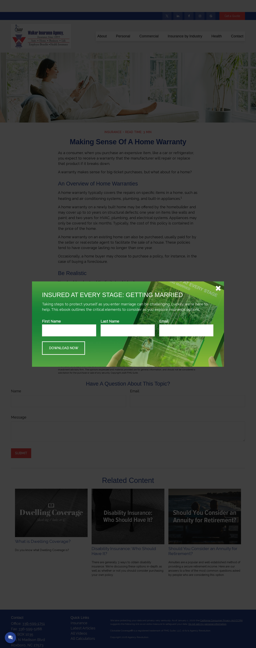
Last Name (110, 321)
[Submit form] (63, 348)
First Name (51, 321)
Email (163, 321)
